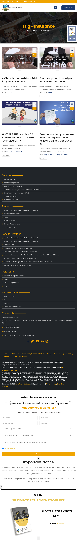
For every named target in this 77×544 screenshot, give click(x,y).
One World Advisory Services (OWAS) (17, 193)
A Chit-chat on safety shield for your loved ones (19, 80)
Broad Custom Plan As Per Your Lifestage (18, 248)
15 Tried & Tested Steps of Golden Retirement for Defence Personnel (28, 262)
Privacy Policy (51, 384)
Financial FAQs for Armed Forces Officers (18, 265)
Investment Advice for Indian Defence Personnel (21, 238)
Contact (23, 356)
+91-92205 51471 (9, 335)
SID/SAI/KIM (6, 387)
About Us (15, 354)
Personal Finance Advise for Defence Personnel (20, 252)
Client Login (68, 7)
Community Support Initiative (33, 354)
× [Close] (38, 458)
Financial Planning (10, 179)
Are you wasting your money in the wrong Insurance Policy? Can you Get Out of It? (57, 139)
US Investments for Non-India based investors (20, 258)
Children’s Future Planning (13, 186)
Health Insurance (10, 221)
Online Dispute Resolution (13, 307)
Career (14, 356)
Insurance (18, 151)
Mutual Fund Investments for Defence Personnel (21, 210)
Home (6, 354)
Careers (6, 303)
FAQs (62, 354)
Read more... (6, 96)
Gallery (6, 300)
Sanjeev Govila (49, 155)
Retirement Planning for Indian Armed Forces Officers (22, 190)
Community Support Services (14, 276)
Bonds (6, 217)
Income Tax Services (11, 196)
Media (6, 279)
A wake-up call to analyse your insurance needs (56, 80)
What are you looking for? (38, 408)
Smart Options (9, 245)
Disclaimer (61, 384)
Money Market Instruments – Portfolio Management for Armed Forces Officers (31, 255)
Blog (12, 92)
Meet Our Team (9, 297)
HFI (7, 92)
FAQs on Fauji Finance (11, 283)
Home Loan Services (11, 200)
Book (55, 354)
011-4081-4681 (8, 327)
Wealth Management (11, 183)
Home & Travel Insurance (12, 224)
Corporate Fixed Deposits (12, 214)
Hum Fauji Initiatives (22, 384)
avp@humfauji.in (10, 331)
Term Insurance (9, 227)
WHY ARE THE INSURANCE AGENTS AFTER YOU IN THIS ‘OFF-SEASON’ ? (18, 137)
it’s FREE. (60, 523)
